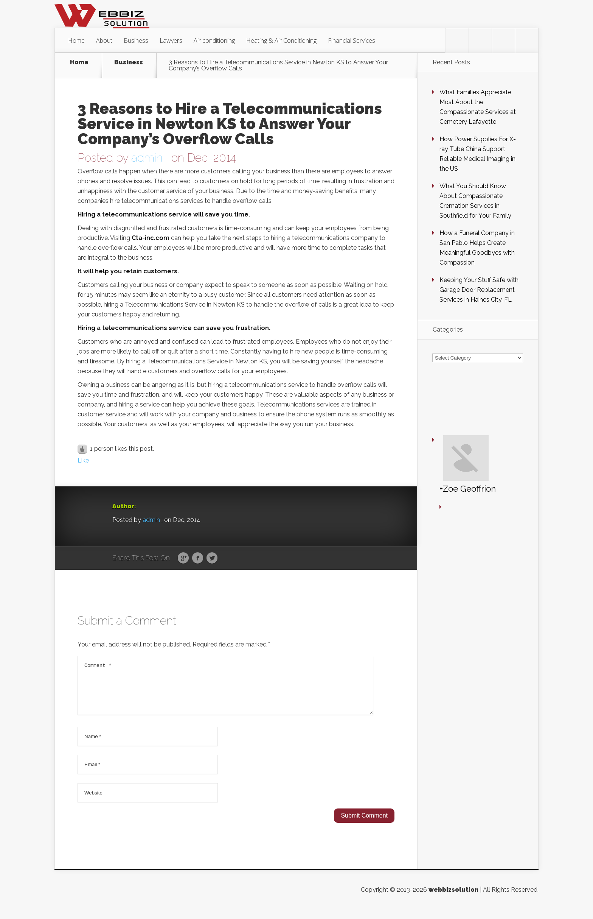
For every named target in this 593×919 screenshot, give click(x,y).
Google (183, 558)
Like (83, 460)
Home (76, 40)
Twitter (212, 558)
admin (147, 157)
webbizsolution (453, 898)
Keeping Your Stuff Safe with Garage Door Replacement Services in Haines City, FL (478, 289)
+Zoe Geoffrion (445, 425)
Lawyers (171, 40)
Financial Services (351, 40)
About (104, 40)
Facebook (197, 558)
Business (136, 40)
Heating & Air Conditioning (281, 40)
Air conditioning (214, 40)
